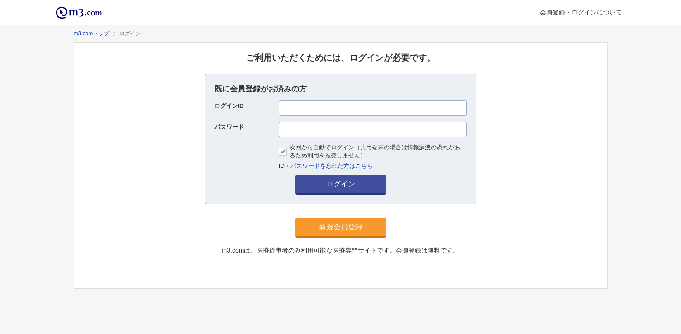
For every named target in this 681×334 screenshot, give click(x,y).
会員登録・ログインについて (581, 12)
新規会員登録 (340, 227)
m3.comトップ (92, 33)
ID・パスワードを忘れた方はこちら (326, 165)
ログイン (340, 184)
